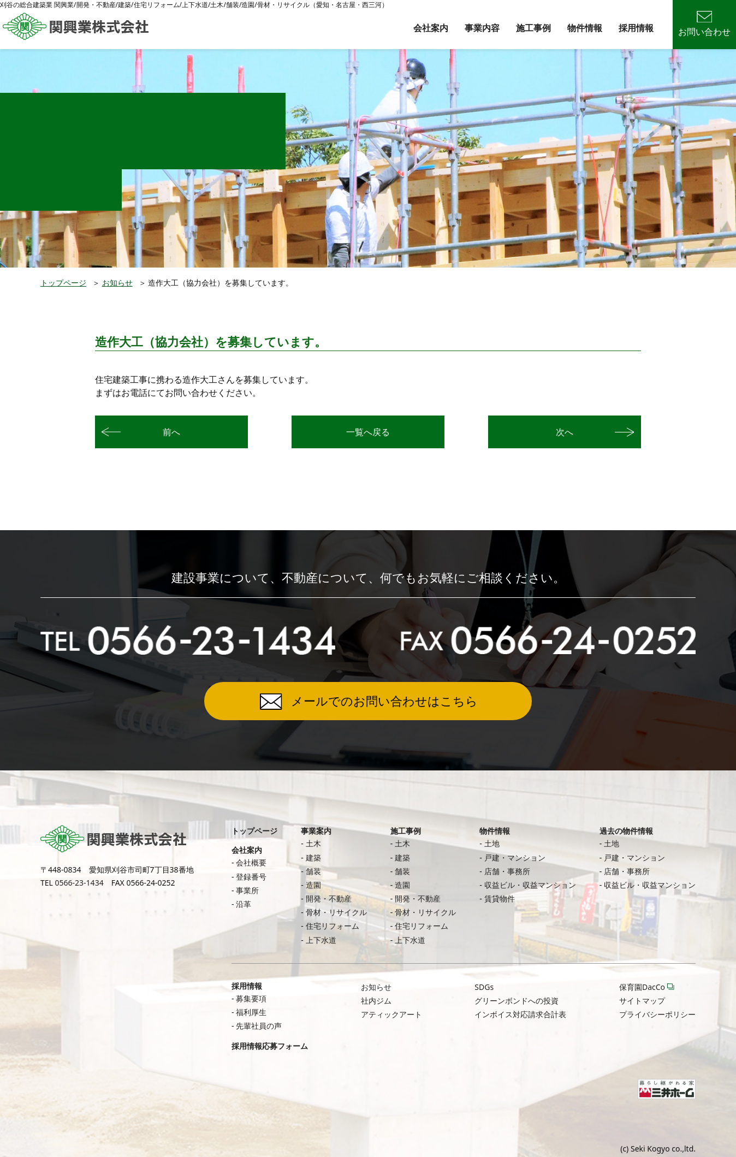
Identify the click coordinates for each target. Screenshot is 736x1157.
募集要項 (251, 998)
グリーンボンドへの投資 (516, 1000)
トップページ (63, 282)
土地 (492, 843)
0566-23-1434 (79, 882)
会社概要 (251, 862)
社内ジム (376, 1000)
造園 (313, 885)
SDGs (484, 987)
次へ (564, 432)
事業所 (247, 890)
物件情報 (584, 28)
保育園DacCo (642, 987)
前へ (171, 432)
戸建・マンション (514, 857)
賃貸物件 (499, 898)
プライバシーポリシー (657, 1014)
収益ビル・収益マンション (530, 885)
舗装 (313, 871)
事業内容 (482, 28)
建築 (313, 857)
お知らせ (117, 282)
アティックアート (391, 1014)
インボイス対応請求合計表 (520, 1014)
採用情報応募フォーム (270, 1046)
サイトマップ (642, 1000)
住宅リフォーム (332, 926)
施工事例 (533, 28)
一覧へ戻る (368, 432)
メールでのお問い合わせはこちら (384, 700)
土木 (313, 843)
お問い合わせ (704, 24)
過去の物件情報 (626, 831)
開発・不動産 (329, 898)
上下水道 (321, 940)
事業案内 (316, 831)
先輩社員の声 (259, 1025)
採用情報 (636, 28)
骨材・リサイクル (336, 912)
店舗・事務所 (507, 871)
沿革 (243, 904)
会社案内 (430, 28)
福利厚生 (251, 1012)
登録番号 (251, 876)
